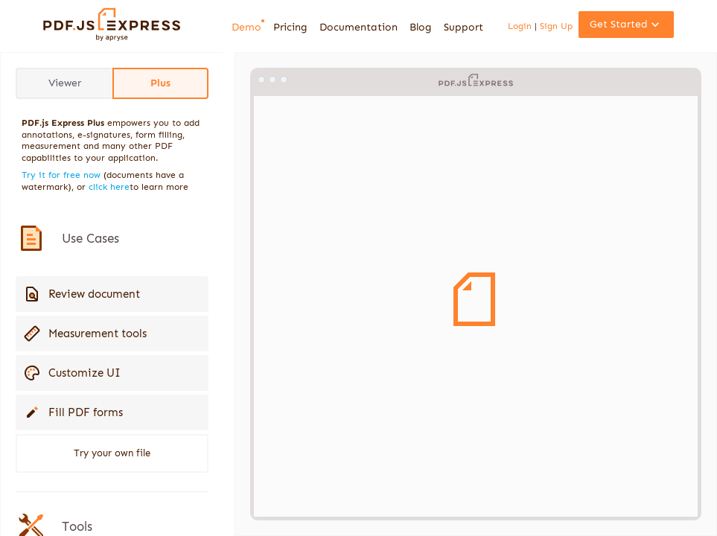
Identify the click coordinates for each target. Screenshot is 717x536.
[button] (626, 24)
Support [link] (463, 27)
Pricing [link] (290, 27)
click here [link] (109, 187)
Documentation (358, 27)
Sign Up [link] (555, 26)
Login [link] (521, 26)
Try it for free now (61, 175)
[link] (111, 38)
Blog (421, 27)
